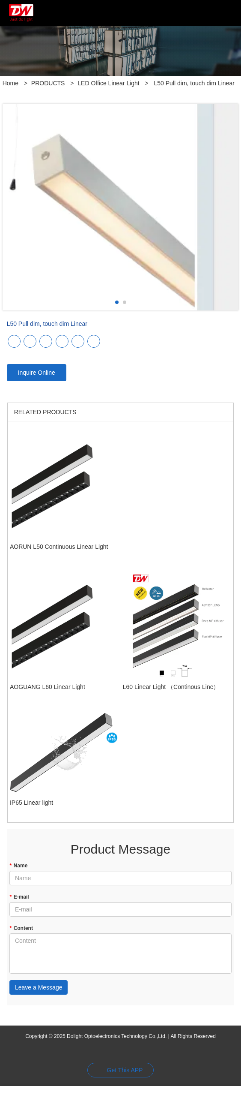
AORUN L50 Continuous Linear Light (59, 546)
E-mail (19, 897)
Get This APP (125, 1070)
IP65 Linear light (31, 802)
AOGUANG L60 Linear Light (47, 686)
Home (10, 83)
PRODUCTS (48, 83)
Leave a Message (38, 987)
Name (18, 866)
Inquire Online (36, 372)
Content (21, 928)
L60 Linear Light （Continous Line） (171, 686)
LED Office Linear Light (108, 83)
